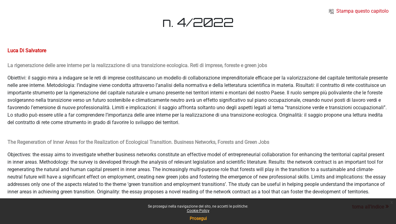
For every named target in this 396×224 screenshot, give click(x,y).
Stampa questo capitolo (359, 11)
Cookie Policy (198, 211)
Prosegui (198, 218)
